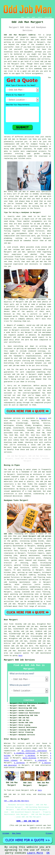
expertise (28, 257)
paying (44, 385)
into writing (42, 365)
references (9, 259)
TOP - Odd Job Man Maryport (16, 801)
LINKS (28, 17)
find (11, 624)
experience (18, 264)
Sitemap (5, 833)
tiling (25, 565)
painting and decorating (21, 594)
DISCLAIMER (48, 17)
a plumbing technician (24, 753)
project (17, 361)
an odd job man (41, 224)
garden (48, 551)
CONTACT (40, 17)
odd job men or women (36, 66)
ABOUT (33, 17)
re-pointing (9, 575)
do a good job (24, 71)
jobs (24, 216)
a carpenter (19, 763)
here (20, 655)
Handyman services (12, 418)
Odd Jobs (8, 534)
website (29, 319)
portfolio (10, 307)
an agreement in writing (35, 348)
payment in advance (26, 335)
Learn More (35, 852)
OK (48, 852)
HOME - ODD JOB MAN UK (27, 821)
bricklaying (45, 563)
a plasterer (41, 760)
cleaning (8, 555)
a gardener (30, 755)
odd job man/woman (22, 337)
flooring (41, 577)
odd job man (41, 325)
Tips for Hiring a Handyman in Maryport (22, 212)
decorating (9, 543)
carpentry (38, 589)
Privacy (49, 833)
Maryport (43, 418)
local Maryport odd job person (37, 536)
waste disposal (29, 758)
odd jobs (35, 40)
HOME (22, 17)
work (48, 311)
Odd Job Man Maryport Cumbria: (20, 35)
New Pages (16, 833)
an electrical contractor (34, 751)
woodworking (35, 587)
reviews (16, 249)
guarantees (9, 372)
